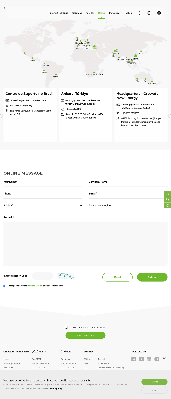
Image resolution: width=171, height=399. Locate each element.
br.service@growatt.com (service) (28, 110)
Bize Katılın (8, 368)
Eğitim (87, 359)
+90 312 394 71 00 (78, 113)
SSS (85, 368)
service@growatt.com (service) (143, 108)
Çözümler (77, 13)
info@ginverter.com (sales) (140, 112)
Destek (101, 13)
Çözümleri (39, 351)
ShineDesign (103, 363)
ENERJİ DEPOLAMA (40, 363)
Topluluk (128, 13)
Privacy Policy (34, 285)
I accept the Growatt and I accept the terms (36, 286)
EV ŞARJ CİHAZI (38, 368)
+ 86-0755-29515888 (135, 117)
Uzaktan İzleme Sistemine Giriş (111, 368)
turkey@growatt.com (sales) (86, 107)
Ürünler (90, 13)
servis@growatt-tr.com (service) (88, 104)
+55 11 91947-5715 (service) (26, 117)
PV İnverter (65, 359)
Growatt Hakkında (59, 13)
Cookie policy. (56, 388)
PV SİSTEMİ (36, 359)
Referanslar (114, 13)
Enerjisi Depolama (68, 363)
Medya (6, 359)
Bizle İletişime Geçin (11, 363)
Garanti (87, 363)
